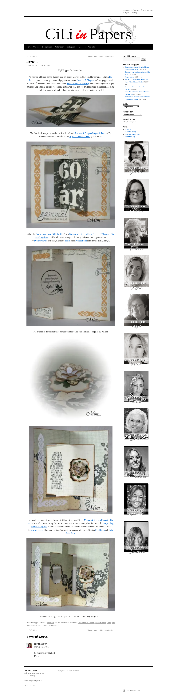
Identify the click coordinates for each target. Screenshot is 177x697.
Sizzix (109, 623)
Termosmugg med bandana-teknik (101, 56)
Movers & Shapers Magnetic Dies (90, 133)
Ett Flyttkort (31, 56)
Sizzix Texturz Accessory (78, 83)
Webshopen (59, 47)
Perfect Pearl (81, 241)
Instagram (71, 47)
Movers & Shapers (85, 80)
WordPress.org (130, 137)
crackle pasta (36, 530)
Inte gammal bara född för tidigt (50, 234)
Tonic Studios (36, 625)
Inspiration (50, 623)
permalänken (53, 625)
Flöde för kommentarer (132, 134)
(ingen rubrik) (129, 77)
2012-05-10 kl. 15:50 (41, 647)
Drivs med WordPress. (133, 690)
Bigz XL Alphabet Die (79, 136)
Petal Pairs (100, 530)
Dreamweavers (41, 241)
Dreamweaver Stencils (86, 623)
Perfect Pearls (100, 623)
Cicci (47, 65)
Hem (28, 47)
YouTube (91, 47)
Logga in (128, 129)
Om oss (36, 47)
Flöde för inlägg (130, 132)
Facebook (81, 47)
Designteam (47, 47)
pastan (68, 241)
